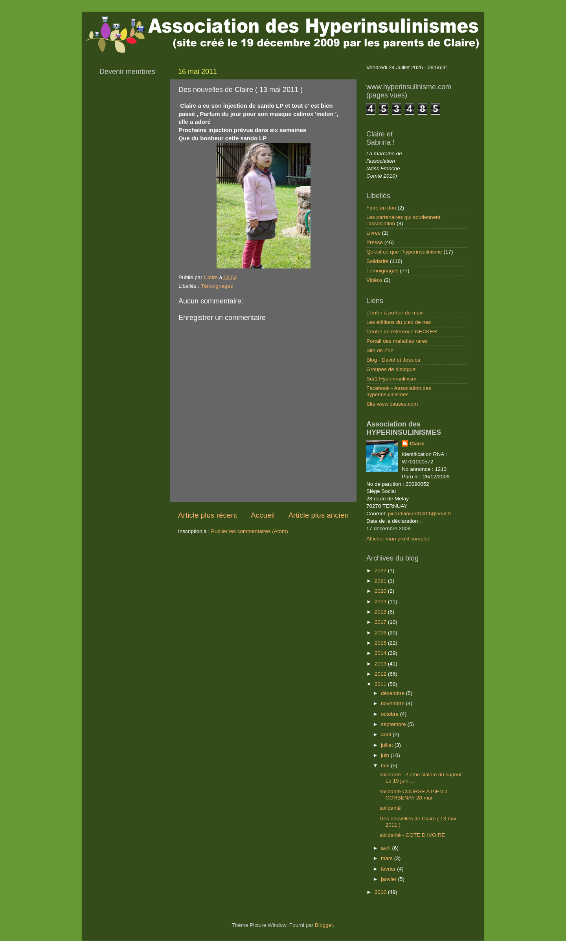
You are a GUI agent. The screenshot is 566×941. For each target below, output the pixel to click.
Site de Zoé (379, 350)
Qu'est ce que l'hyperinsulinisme (404, 252)
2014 (381, 653)
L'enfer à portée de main (395, 313)
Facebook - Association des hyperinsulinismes (398, 391)
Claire (417, 444)
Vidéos (374, 280)
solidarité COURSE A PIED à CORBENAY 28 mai (414, 794)
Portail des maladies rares (397, 341)
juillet (388, 745)
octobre (390, 714)
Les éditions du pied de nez (398, 322)
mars (387, 858)
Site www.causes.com (392, 404)
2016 (381, 633)
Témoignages (217, 286)
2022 (381, 570)
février (389, 869)
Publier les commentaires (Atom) (249, 531)
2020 (381, 591)
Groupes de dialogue (390, 369)
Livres (373, 233)
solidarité (390, 808)
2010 (381, 892)
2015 (381, 643)
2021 (381, 581)
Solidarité (377, 261)
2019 (381, 602)
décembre (393, 693)
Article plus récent (207, 515)
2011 (381, 684)
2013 (381, 664)
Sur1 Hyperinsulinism (391, 379)
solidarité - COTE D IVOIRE (412, 835)
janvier (389, 879)
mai (386, 765)
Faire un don (381, 208)
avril (386, 848)
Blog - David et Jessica (393, 360)
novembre (393, 703)
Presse (374, 242)
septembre (394, 724)
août (387, 734)
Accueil (263, 515)
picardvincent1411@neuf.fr (420, 513)
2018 (381, 612)
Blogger (324, 925)
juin (386, 755)
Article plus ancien (319, 515)
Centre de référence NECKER (401, 331)
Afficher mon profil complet (397, 539)
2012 (381, 674)
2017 (381, 622)
